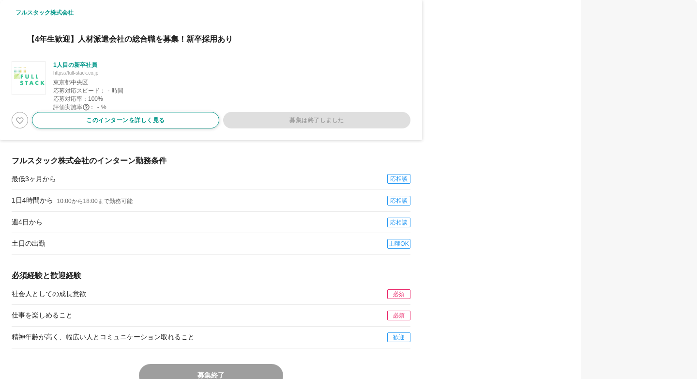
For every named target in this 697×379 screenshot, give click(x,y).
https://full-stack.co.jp (75, 73)
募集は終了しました (316, 120)
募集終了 (211, 375)
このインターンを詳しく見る (125, 120)
